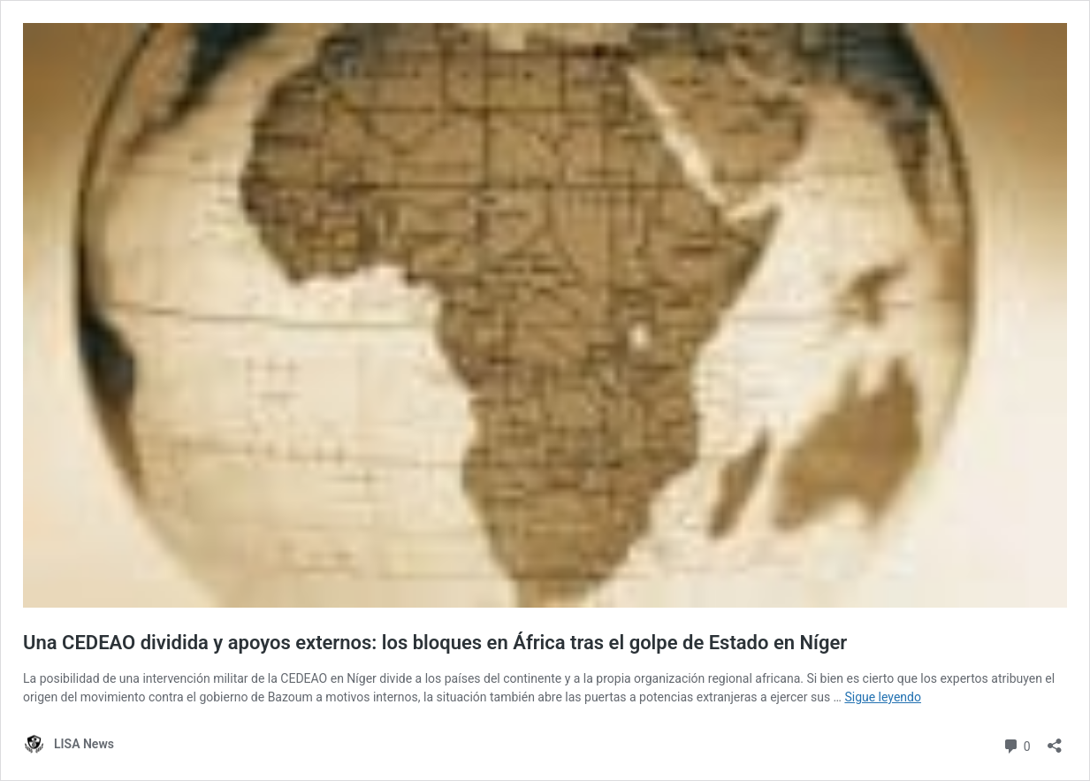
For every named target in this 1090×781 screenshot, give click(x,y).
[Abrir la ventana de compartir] (1054, 740)
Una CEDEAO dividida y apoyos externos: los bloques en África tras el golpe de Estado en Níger (435, 643)
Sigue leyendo (882, 697)
